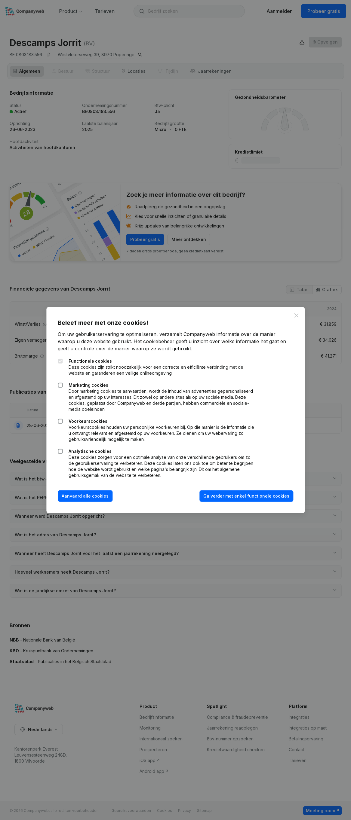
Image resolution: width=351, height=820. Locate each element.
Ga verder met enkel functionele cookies (246, 495)
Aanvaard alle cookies (85, 495)
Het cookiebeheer (154, 341)
